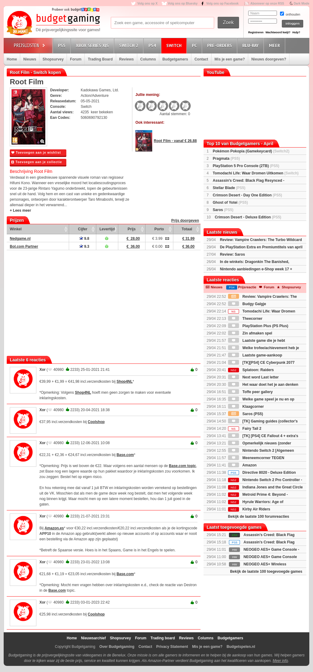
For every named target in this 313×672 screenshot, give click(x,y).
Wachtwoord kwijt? (277, 32)
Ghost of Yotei (230, 202)
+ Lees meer (20, 210)
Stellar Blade (229, 188)
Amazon (242, 465)
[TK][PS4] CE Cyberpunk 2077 (261, 362)
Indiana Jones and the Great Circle (265, 487)
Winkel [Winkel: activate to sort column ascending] (16, 229)
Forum (75, 59)
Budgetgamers (175, 59)
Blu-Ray (251, 45)
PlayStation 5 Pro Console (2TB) (246, 166)
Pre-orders (220, 45)
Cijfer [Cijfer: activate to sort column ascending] (82, 229)
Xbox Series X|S (93, 45)
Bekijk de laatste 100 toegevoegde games (266, 571)
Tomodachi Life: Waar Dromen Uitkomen (256, 173)
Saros (223, 210)
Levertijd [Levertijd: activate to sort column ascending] (107, 229)
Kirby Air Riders (249, 509)
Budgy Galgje (247, 304)
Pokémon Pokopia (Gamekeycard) (251, 151)
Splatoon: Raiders (251, 370)
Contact (201, 59)
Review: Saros (232, 254)
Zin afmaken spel (250, 333)
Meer (275, 45)
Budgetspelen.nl (240, 647)
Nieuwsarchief (93, 638)
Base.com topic (182, 466)
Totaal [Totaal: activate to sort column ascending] (187, 229)
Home (12, 59)
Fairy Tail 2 (244, 428)
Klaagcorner (246, 406)
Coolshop (96, 422)
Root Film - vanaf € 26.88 (175, 141)
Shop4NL (124, 381)
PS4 (153, 45)
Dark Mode (301, 3)
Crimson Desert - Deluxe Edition (248, 217)
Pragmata (226, 158)
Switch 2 (129, 45)
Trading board (162, 638)
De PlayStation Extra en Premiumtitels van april (261, 247)
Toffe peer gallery (250, 392)
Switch (174, 45)
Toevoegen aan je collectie (36, 162)
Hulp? (296, 32)
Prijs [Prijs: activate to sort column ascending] (132, 229)
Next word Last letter (253, 377)
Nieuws (29, 59)
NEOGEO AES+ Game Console (270, 557)
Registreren (255, 32)
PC (195, 45)
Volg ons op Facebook (222, 3)
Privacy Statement (172, 647)
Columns (148, 59)
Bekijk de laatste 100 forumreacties (258, 516)
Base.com (125, 455)
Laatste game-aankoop (255, 355)
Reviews (126, 59)
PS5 (62, 45)
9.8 (84, 238)
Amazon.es (54, 528)
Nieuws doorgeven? (268, 59)
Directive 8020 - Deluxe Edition (262, 472)
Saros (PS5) (245, 414)
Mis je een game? (230, 59)
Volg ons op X (147, 3)
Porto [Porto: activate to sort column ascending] (159, 229)
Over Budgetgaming (116, 647)
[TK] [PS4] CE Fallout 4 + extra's (263, 436)
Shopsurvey (53, 59)
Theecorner (245, 318)
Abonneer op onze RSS (267, 3)
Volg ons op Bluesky (183, 3)
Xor (42, 369)
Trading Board (100, 59)
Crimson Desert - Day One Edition (247, 195)
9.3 (84, 246)
